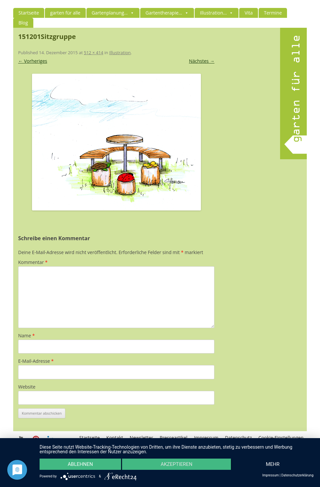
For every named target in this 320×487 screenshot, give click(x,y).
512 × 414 (93, 53)
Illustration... (216, 13)
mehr (273, 464)
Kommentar (33, 262)
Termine (273, 13)
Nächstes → (201, 61)
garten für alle (65, 13)
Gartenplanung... (113, 13)
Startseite (28, 13)
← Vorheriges (32, 61)
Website (26, 387)
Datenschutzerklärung (297, 475)
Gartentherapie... (167, 13)
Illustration (120, 53)
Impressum (270, 475)
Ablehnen (80, 464)
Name (26, 335)
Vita (248, 13)
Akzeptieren (176, 464)
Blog (23, 22)
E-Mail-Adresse (36, 361)
